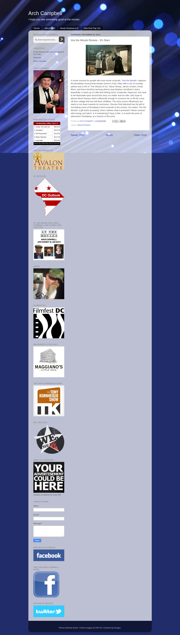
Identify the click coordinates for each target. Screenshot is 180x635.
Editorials (37, 58)
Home (37, 28)
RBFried (98, 628)
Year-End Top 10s (91, 28)
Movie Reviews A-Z (69, 28)
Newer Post (78, 135)
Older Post (140, 135)
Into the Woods (129, 80)
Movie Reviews (84, 125)
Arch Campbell (45, 13)
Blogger (117, 628)
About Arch (50, 28)
